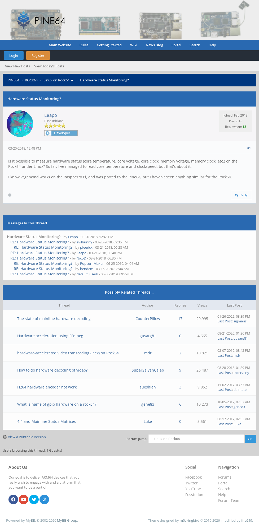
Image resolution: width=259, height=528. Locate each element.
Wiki (133, 45)
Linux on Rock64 (56, 80)
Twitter (191, 482)
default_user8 (87, 274)
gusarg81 (148, 335)
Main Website (60, 45)
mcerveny (241, 372)
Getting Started (109, 45)
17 (180, 318)
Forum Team (229, 500)
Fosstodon (194, 494)
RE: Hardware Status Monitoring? (39, 241)
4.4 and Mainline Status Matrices (46, 421)
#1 (249, 148)
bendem (86, 268)
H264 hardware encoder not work (47, 387)
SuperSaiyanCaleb (148, 370)
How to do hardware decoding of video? (52, 370)
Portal (176, 45)
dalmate (240, 389)
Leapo (50, 115)
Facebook (193, 477)
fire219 (246, 520)
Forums (224, 477)
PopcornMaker (92, 263)
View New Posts (17, 66)
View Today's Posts (49, 66)
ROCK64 (31, 80)
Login (13, 55)
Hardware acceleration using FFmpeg (50, 335)
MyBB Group (67, 520)
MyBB (30, 520)
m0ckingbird (189, 520)
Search (195, 45)
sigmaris (240, 321)
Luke (148, 421)
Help (212, 45)
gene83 (147, 404)
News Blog (154, 45)
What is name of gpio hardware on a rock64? (56, 404)
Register (38, 55)
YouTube (193, 488)
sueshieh (148, 387)
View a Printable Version (27, 436)
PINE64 (13, 80)
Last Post (224, 321)
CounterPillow (147, 318)
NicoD (81, 258)
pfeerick (86, 247)
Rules (84, 45)
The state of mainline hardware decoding (54, 318)
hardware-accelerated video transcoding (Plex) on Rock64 (68, 352)
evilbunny (84, 242)
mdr (148, 352)
